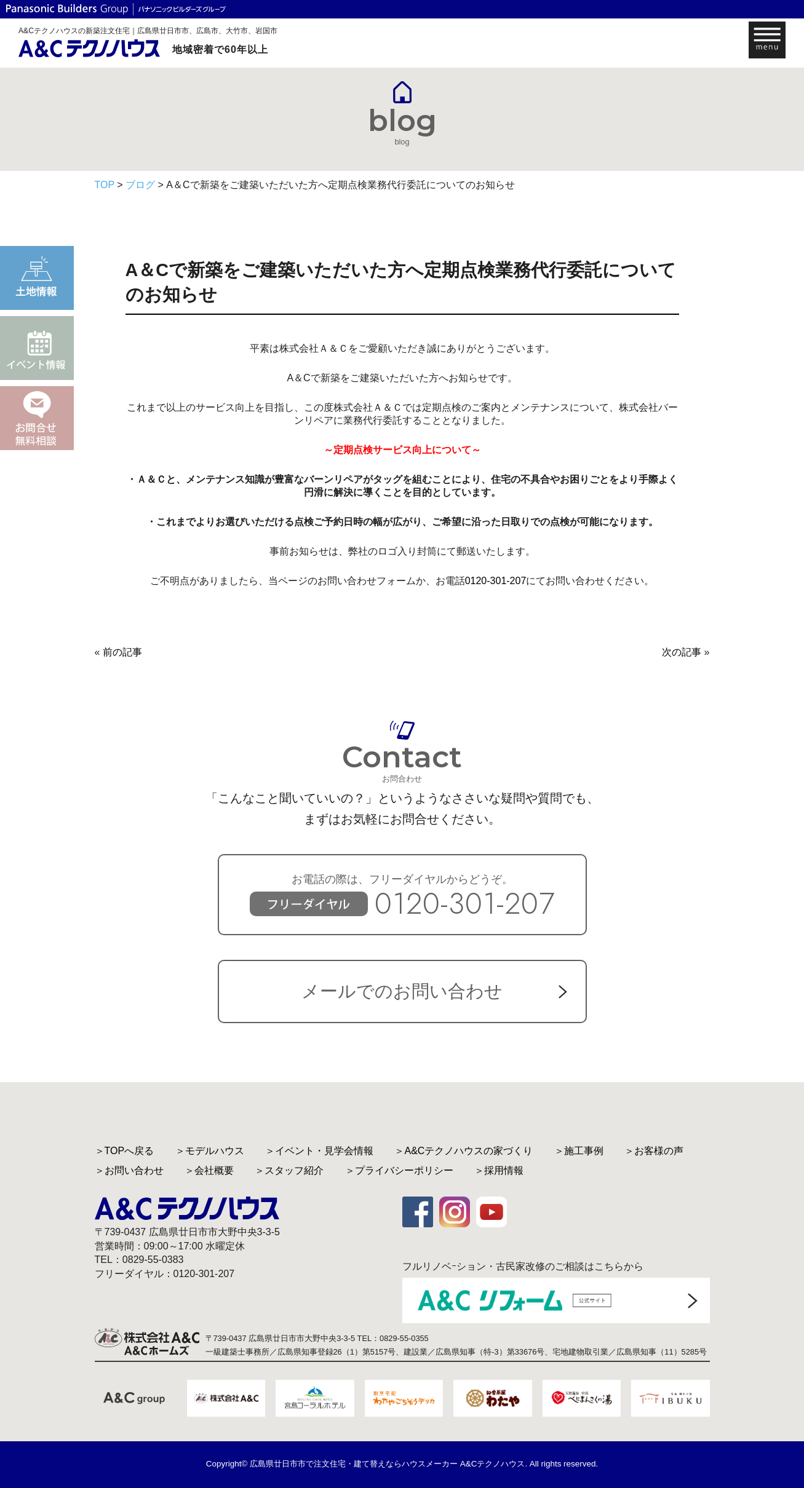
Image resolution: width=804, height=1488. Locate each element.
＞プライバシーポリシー (399, 1170)
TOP (104, 185)
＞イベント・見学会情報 (319, 1151)
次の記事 (681, 652)
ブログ (140, 185)
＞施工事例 (578, 1151)
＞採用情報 (498, 1170)
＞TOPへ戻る (124, 1151)
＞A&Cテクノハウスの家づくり (463, 1151)
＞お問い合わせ (129, 1170)
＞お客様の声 (653, 1151)
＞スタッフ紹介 (289, 1170)
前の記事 (122, 652)
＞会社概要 (209, 1170)
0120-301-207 (496, 581)
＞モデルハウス (209, 1151)
